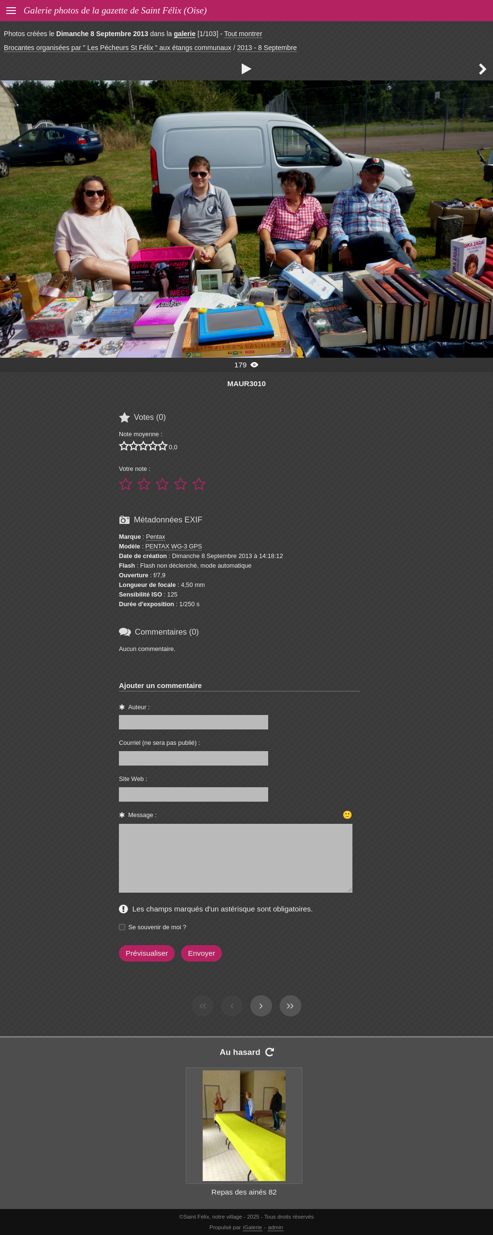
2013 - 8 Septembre (267, 48)
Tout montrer (243, 34)
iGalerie (252, 1227)
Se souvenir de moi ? (157, 927)
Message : (142, 815)
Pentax (155, 536)
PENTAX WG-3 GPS (173, 546)
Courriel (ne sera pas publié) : (159, 742)
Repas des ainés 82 (244, 1192)
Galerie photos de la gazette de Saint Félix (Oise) (115, 10)
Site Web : (133, 778)
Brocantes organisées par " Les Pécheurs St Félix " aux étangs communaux (117, 48)
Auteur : (139, 707)
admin (275, 1227)
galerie (184, 34)
